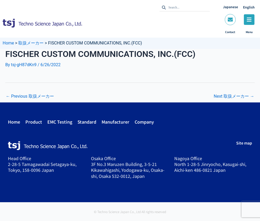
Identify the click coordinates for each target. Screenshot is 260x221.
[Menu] (249, 19)
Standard (86, 122)
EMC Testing (59, 122)
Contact (230, 32)
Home (14, 122)
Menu (249, 32)
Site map (244, 143)
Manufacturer (115, 122)
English (249, 7)
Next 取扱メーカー (234, 96)
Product (33, 122)
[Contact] (230, 19)
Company (144, 122)
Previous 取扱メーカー (30, 96)
